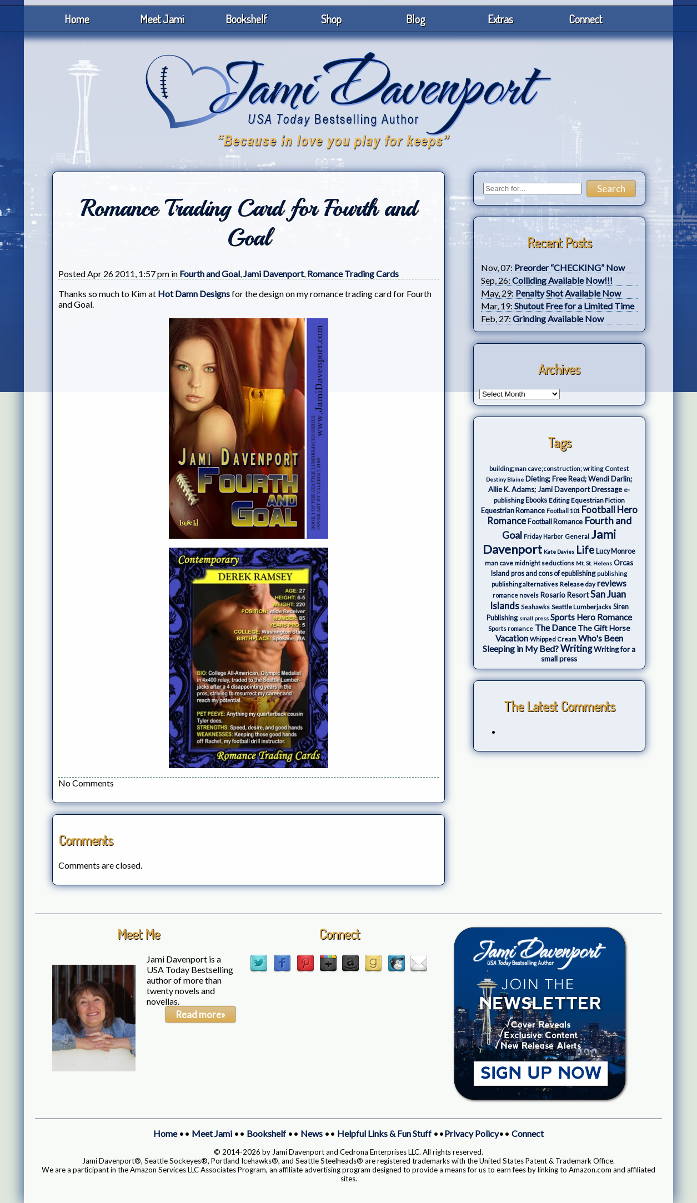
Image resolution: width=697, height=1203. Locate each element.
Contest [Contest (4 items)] (617, 468)
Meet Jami (162, 19)
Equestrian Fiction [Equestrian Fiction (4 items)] (598, 500)
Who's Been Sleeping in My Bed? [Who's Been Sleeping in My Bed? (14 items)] (553, 643)
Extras (500, 19)
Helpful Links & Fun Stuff (384, 1133)
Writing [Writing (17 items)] (576, 648)
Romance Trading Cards (353, 273)
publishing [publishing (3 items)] (612, 573)
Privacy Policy (471, 1133)
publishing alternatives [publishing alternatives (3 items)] (525, 584)
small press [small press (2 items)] (534, 618)
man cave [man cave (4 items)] (499, 563)
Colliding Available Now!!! (562, 280)
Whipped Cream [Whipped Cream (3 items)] (553, 639)
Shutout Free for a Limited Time (574, 305)
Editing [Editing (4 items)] (559, 500)
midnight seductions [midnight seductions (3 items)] (544, 563)
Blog (415, 19)
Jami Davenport (273, 273)
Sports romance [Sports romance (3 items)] (510, 628)
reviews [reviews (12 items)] (611, 583)
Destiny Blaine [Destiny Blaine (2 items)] (505, 479)
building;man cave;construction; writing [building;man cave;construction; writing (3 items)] (546, 468)
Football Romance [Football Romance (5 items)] (555, 522)
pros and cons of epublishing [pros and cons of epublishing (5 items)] (553, 573)
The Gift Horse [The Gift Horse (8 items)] (604, 628)
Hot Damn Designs (194, 293)
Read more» (200, 1014)
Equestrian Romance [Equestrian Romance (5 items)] (513, 511)
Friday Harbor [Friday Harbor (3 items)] (543, 536)
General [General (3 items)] (577, 536)
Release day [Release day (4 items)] (577, 584)
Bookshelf (246, 19)
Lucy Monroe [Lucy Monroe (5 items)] (615, 551)
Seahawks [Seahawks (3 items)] (535, 606)
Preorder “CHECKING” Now (569, 267)
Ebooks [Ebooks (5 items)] (536, 500)
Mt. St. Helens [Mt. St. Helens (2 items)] (594, 563)
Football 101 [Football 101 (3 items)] (563, 510)
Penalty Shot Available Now (568, 293)
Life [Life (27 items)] (585, 550)
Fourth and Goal (209, 273)
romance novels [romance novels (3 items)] (516, 595)
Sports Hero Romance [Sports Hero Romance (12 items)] (591, 617)
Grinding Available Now (558, 318)
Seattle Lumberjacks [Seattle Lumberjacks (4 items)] (581, 607)
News (311, 1133)
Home (76, 19)
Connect (585, 19)
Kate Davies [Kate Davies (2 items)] (559, 551)
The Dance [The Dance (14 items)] (555, 627)
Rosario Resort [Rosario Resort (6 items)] (564, 594)
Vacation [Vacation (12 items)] (511, 638)
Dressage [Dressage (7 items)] (606, 489)
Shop (331, 19)
